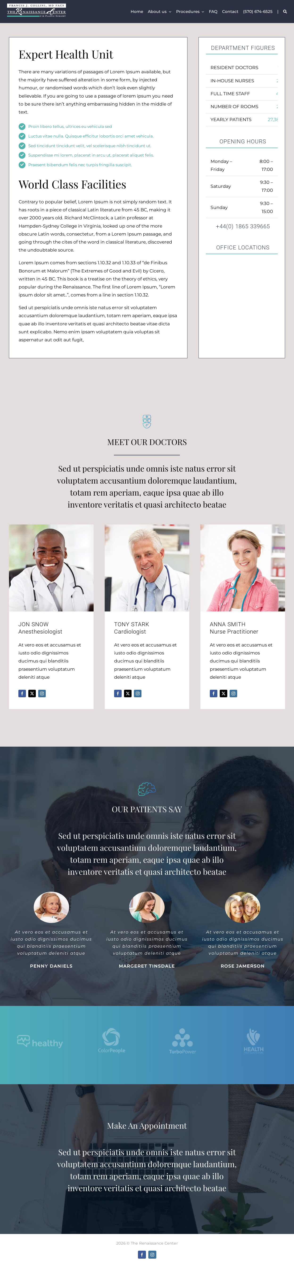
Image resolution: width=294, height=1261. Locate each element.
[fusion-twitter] (32, 693)
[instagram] (152, 1255)
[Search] (285, 12)
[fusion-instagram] (42, 693)
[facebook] (142, 1255)
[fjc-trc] (36, 5)
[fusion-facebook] (22, 693)
